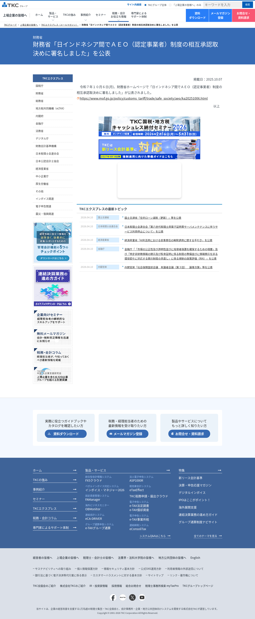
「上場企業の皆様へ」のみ (187, 5)
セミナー (101, 15)
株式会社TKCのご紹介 (73, 586)
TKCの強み (69, 15)
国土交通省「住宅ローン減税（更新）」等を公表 (153, 218)
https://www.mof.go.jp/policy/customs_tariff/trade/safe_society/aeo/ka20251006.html (144, 98)
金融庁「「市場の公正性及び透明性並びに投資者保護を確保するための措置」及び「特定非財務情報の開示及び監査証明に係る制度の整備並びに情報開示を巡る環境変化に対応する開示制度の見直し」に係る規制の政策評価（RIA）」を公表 (171, 253)
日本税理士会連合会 (108, 226)
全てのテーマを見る (205, 536)
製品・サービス (95, 470)
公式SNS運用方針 (151, 568)
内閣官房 (102, 267)
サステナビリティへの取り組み (53, 568)
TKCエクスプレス (52, 78)
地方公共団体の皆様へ (172, 558)
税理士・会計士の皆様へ (98, 558)
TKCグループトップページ (197, 586)
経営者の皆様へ (42, 558)
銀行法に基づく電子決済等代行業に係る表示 (61, 575)
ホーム (39, 15)
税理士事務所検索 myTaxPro (162, 586)
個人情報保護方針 (87, 568)
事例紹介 (39, 489)
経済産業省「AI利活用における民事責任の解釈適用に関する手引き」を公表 (168, 240)
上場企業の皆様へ (15, 15)
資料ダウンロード (197, 15)
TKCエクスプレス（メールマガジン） (59, 24)
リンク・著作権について (184, 575)
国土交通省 (103, 217)
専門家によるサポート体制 (139, 14)
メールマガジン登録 (220, 15)
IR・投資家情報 (98, 586)
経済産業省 (103, 240)
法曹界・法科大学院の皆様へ (136, 558)
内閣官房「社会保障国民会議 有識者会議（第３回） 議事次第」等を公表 (169, 267)
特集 (182, 470)
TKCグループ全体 (157, 5)
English (195, 558)
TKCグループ (10, 24)
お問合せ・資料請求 (244, 15)
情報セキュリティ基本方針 (119, 568)
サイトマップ (156, 575)
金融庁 (101, 249)
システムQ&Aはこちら (153, 536)
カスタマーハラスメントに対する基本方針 (117, 575)
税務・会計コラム (45, 518)
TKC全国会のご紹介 (44, 586)
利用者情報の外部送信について (185, 568)
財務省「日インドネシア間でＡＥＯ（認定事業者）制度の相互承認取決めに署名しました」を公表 (130, 24)
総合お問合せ (133, 586)
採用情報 (117, 586)
